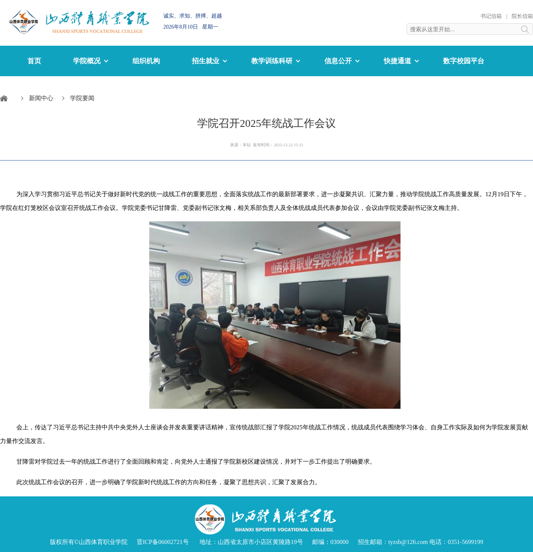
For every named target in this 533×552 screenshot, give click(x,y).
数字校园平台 (463, 61)
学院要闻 (82, 98)
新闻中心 (41, 98)
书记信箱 (491, 16)
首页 (34, 61)
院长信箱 (522, 16)
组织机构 (146, 61)
